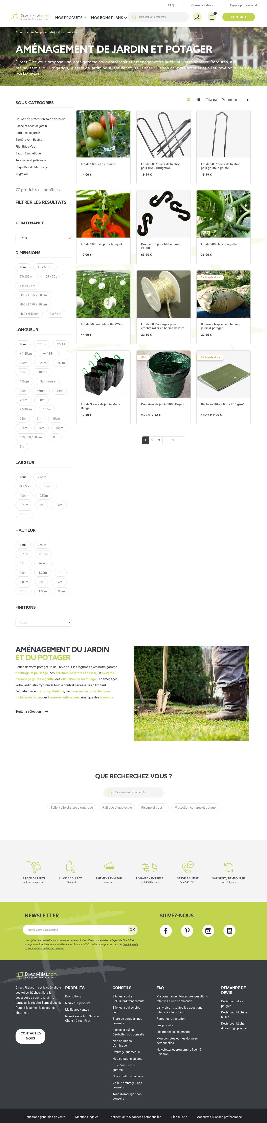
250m (61, 363)
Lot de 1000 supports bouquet (101, 244)
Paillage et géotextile (117, 807)
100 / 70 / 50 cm (31, 437)
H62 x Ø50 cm (29, 314)
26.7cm (43, 563)
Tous (23, 267)
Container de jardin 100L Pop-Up (163, 404)
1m (41, 505)
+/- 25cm (26, 353)
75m (41, 428)
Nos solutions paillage (128, 1076)
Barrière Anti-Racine (29, 140)
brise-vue (106, 697)
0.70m (24, 505)
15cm (23, 428)
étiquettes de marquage (78, 679)
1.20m (43, 573)
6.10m (42, 344)
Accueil (20, 32)
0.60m (43, 554)
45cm (56, 418)
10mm (24, 496)
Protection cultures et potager (196, 807)
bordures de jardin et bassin (75, 673)
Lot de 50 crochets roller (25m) (102, 324)
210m (23, 363)
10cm (59, 428)
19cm (23, 573)
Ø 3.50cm (26, 486)
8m (55, 437)
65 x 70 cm (53, 276)
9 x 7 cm (55, 314)
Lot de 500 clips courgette (219, 244)
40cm (23, 563)
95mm (41, 391)
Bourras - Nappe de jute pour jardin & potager (220, 326)
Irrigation (22, 174)
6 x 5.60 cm (27, 286)
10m (23, 391)
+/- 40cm (26, 409)
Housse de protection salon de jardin (40, 119)
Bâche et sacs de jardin (31, 126)
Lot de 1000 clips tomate (98, 164)
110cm (24, 381)
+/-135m (48, 353)
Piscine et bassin (153, 807)
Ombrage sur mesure (127, 1052)
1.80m (24, 582)
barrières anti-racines (64, 697)
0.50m (44, 496)
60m (23, 372)
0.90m (42, 545)
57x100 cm (27, 276)
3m (39, 418)
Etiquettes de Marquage (32, 167)
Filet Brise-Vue (25, 146)
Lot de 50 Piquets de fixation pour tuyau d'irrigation (160, 166)
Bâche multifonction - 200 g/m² (222, 404)
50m (41, 400)
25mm (48, 486)
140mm (42, 372)
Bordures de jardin (28, 133)
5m (22, 446)
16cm (23, 591)
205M (61, 344)
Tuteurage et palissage (31, 160)
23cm (23, 400)
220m (42, 363)
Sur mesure (47, 381)
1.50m (43, 591)
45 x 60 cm (45, 267)
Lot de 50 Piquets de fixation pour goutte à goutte (220, 166)
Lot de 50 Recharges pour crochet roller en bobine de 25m (162, 326)
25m (23, 418)
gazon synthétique (51, 691)
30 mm (24, 514)
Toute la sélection (28, 711)
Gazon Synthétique (28, 153)
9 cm (61, 591)
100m (47, 409)
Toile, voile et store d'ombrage (72, 807)
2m (41, 582)
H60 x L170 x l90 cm (33, 304)
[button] (212, 17)
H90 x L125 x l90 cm (33, 295)
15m (60, 391)
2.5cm (42, 477)
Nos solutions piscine (127, 1059)
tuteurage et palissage (32, 673)
